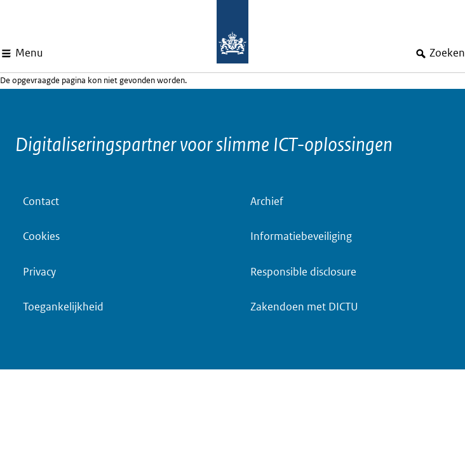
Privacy (39, 272)
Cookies (41, 236)
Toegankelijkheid (63, 307)
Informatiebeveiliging (301, 236)
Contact (41, 201)
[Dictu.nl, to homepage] (232, 31)
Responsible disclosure (303, 272)
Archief (266, 201)
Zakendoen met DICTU (304, 307)
